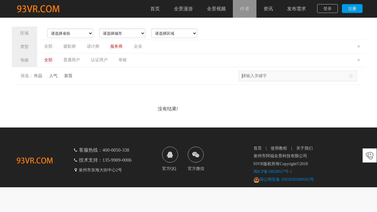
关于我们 (304, 148)
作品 (38, 76)
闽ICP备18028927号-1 (272, 171)
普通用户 (71, 60)
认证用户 (99, 60)
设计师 (93, 46)
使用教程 (279, 148)
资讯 (268, 8)
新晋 (68, 76)
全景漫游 (183, 8)
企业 (138, 46)
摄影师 (69, 46)
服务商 (116, 46)
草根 (122, 60)
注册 (352, 8)
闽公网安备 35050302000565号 (283, 179)
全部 (48, 46)
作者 (244, 8)
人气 (53, 76)
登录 (327, 8)
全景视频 (216, 8)
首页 (155, 8)
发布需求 (296, 8)
